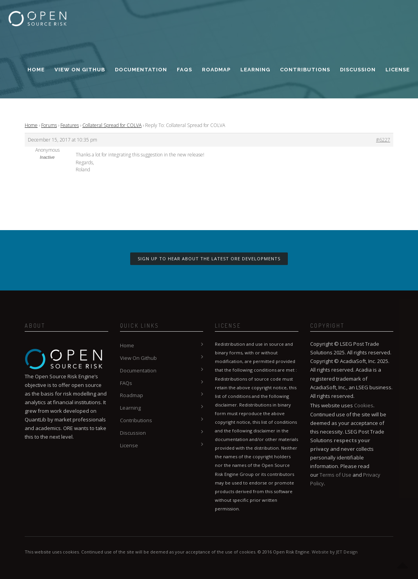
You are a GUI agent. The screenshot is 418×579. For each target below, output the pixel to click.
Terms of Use (335, 474)
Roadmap (216, 70)
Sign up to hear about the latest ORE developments (209, 258)
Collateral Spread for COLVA (112, 125)
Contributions (305, 70)
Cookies (363, 405)
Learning (255, 70)
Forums (49, 125)
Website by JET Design (335, 552)
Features (69, 125)
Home (36, 70)
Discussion (358, 70)
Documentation (141, 70)
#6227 (383, 139)
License (397, 70)
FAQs (184, 70)
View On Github (80, 70)
